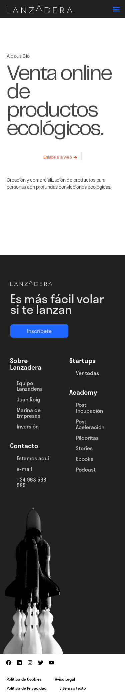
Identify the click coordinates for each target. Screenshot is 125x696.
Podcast (86, 469)
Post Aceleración (90, 424)
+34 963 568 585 (31, 482)
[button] (116, 8)
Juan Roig (28, 399)
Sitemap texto (73, 688)
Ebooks (84, 459)
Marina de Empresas (29, 413)
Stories (84, 448)
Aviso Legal (65, 679)
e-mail (24, 469)
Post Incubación (89, 407)
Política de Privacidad (26, 688)
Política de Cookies (24, 679)
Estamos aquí (33, 458)
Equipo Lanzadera (29, 386)
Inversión (28, 426)
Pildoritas (87, 437)
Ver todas (87, 373)
